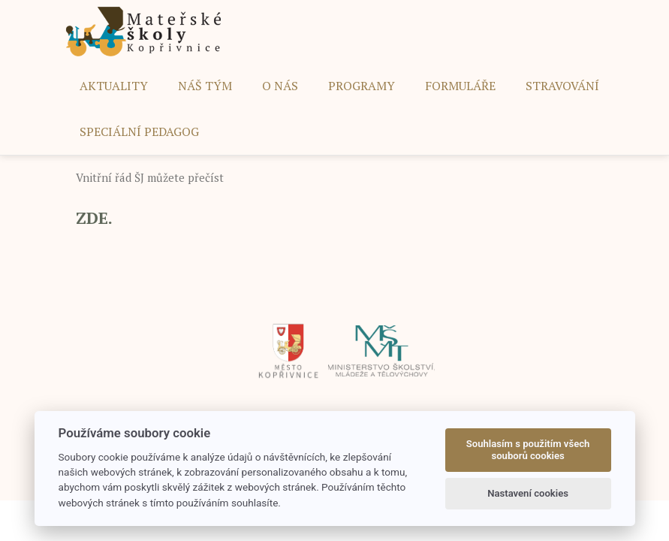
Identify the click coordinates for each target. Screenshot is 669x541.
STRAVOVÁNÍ (562, 85)
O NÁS (280, 85)
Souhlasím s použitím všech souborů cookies (528, 449)
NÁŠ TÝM (205, 85)
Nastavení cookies (527, 493)
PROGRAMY (361, 85)
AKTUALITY (114, 85)
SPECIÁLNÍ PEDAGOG (139, 131)
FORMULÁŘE (460, 85)
